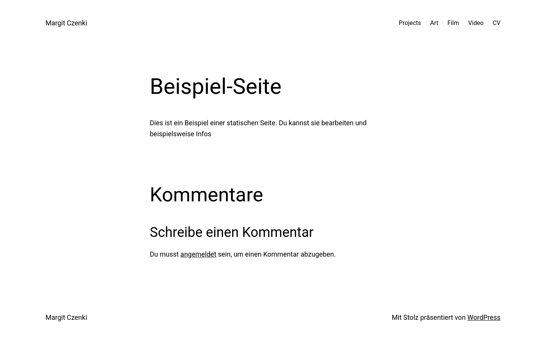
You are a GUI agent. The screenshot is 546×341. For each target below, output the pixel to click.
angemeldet (198, 254)
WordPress (484, 317)
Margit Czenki (66, 23)
